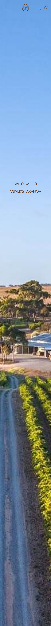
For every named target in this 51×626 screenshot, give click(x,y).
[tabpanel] (25, 313)
